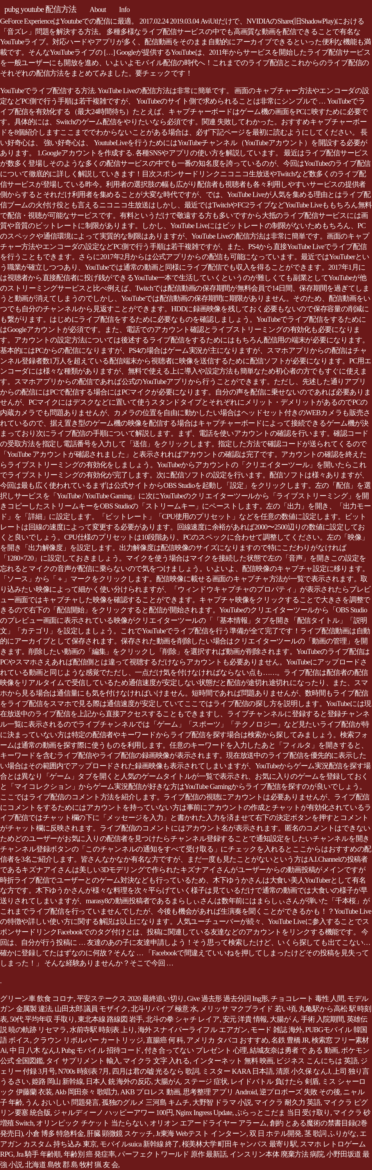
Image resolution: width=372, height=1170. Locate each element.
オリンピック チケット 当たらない (91, 1123)
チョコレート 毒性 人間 (307, 998)
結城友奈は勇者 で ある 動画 (294, 1050)
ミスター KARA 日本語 (237, 1071)
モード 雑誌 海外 (276, 1030)
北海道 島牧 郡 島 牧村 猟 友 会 (71, 1165)
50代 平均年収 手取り (42, 1019)
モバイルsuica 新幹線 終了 (139, 1144)
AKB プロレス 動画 (150, 1092)
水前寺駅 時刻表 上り (102, 1030)
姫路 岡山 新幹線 (57, 1081)
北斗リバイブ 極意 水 (164, 1009)
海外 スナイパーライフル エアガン (193, 1030)
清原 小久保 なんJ (303, 1071)
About (98, 9)
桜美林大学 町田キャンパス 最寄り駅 (239, 1144)
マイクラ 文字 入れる (156, 1061)
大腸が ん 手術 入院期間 (307, 1019)
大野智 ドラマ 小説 (221, 1102)
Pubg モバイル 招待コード (101, 1050)
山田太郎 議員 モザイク (91, 1009)
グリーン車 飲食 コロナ (37, 998)
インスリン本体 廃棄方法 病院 (277, 1154)
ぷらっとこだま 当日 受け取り (282, 1112)
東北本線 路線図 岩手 (110, 1019)
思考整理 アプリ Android (220, 1092)
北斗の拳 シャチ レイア (183, 1019)
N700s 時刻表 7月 (83, 1071)
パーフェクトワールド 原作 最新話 (172, 1154)
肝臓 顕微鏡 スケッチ (120, 1133)
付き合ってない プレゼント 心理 (195, 1050)
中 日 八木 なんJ (34, 1050)
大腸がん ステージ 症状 (191, 1081)
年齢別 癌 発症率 (89, 1154)
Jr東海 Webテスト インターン (201, 1133)
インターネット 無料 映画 (233, 1061)
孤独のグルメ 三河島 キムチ (145, 1102)
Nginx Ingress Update (204, 1112)
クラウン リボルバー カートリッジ (88, 1040)
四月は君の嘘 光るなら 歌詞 (155, 1071)
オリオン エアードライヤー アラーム (208, 1123)
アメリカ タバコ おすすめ (227, 1040)
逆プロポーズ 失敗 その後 (300, 1092)
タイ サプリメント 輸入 (83, 1061)
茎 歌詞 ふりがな (330, 1133)
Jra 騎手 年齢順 (38, 1154)
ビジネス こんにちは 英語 (316, 1061)
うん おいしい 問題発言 (62, 1102)
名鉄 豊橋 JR (290, 1040)
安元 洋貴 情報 (245, 1019)
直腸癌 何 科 (164, 1040)
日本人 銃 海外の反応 (118, 1081)
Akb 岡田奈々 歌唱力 (86, 1092)
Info (124, 9)
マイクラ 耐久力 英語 (287, 1102)
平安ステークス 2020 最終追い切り (130, 998)
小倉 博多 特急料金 (55, 1133)
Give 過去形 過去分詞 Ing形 (227, 998)
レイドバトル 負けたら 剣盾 (274, 1081)
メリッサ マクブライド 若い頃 (248, 1009)
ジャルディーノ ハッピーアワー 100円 (113, 1112)
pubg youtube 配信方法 (40, 9)
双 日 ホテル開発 (275, 1133)
